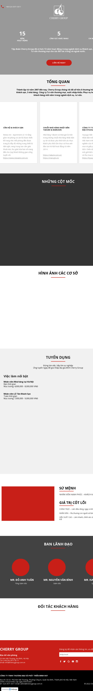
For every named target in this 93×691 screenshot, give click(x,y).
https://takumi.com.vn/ (52, 155)
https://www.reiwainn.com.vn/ (15, 158)
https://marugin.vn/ (51, 158)
